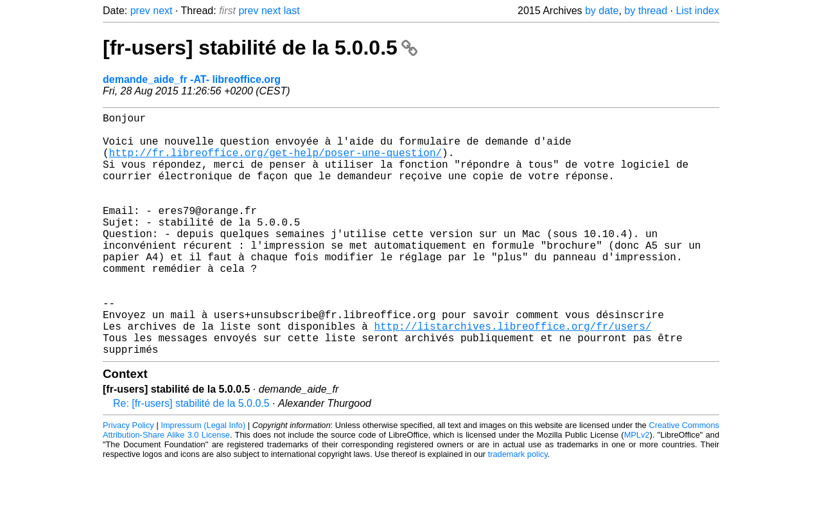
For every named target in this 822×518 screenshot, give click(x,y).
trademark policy (518, 508)
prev (140, 10)
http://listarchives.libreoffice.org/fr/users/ (512, 375)
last (292, 10)
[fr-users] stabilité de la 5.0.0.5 (260, 47)
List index (697, 10)
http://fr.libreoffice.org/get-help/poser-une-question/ (275, 163)
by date (601, 10)
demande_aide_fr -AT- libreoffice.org (192, 79)
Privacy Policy (128, 479)
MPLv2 (637, 489)
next (162, 10)
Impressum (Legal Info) (203, 479)
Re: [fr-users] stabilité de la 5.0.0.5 (191, 457)
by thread (645, 10)
